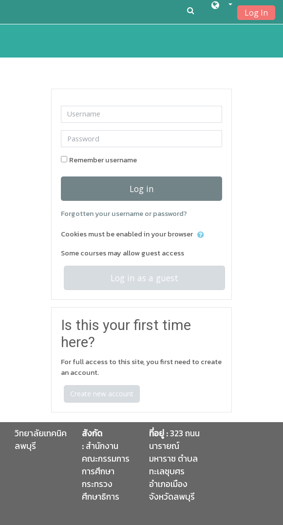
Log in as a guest (144, 278)
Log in (142, 188)
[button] (221, 7)
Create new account (101, 393)
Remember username (103, 160)
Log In (256, 12)
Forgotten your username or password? (124, 213)
